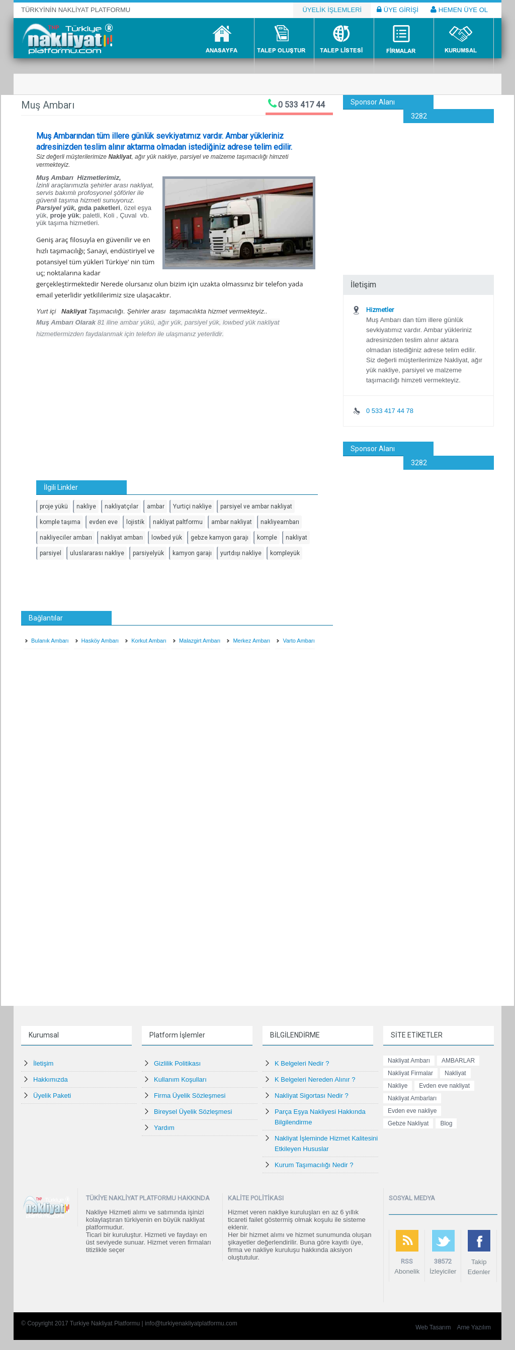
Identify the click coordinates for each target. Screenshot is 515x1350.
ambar (155, 506)
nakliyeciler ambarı (66, 537)
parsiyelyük (148, 553)
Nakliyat (455, 1073)
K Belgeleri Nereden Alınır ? (315, 1079)
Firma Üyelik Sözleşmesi (189, 1095)
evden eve (103, 522)
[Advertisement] (418, 186)
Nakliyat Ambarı (409, 1060)
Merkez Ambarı (251, 641)
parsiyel (50, 553)
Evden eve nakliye (412, 1110)
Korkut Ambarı (148, 641)
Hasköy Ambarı (100, 641)
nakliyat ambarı (122, 537)
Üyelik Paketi (52, 1095)
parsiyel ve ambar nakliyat (256, 506)
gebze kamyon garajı (219, 537)
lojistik (135, 522)
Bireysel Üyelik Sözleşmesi (193, 1111)
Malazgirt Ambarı (200, 641)
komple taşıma (60, 522)
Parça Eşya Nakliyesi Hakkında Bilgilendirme (320, 1117)
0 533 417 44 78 (389, 410)
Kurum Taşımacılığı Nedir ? (314, 1165)
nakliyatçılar (121, 506)
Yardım (164, 1127)
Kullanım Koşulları (180, 1079)
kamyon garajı (192, 553)
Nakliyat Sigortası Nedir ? (312, 1095)
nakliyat (296, 537)
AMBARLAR (458, 1060)
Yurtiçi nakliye (192, 506)
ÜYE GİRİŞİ (397, 10)
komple (267, 537)
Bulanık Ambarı (50, 641)
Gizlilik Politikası (177, 1063)
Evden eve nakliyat (444, 1085)
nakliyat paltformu (178, 522)
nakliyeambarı (280, 522)
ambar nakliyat (231, 522)
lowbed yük (166, 537)
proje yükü (54, 506)
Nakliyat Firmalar (410, 1073)
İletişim (43, 1063)
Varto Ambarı (298, 641)
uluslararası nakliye (97, 553)
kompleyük (285, 553)
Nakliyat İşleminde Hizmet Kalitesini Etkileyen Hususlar (326, 1143)
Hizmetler (380, 310)
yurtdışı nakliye (241, 553)
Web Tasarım (433, 1327)
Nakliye (397, 1085)
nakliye (86, 506)
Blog (446, 1123)
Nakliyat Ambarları (412, 1098)
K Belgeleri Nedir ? (302, 1063)
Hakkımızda (50, 1079)
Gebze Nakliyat (408, 1123)
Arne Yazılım (474, 1327)
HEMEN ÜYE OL (459, 10)
